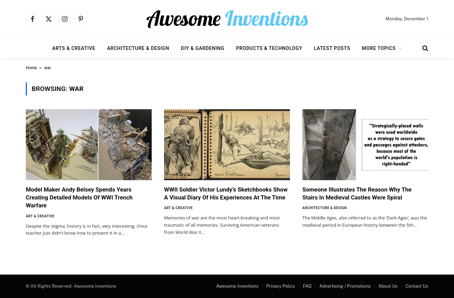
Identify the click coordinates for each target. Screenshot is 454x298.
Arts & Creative (73, 48)
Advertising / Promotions (345, 286)
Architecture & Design (138, 48)
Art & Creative (40, 216)
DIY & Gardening (202, 48)
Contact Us (417, 286)
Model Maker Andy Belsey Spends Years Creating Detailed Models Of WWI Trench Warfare (79, 197)
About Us (388, 286)
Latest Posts (332, 48)
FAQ (307, 286)
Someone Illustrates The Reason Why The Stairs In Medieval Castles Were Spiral (357, 193)
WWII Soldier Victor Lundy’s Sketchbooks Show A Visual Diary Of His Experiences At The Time (226, 193)
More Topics (379, 48)
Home (31, 67)
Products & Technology (269, 48)
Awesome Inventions (237, 286)
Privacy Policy (280, 286)
